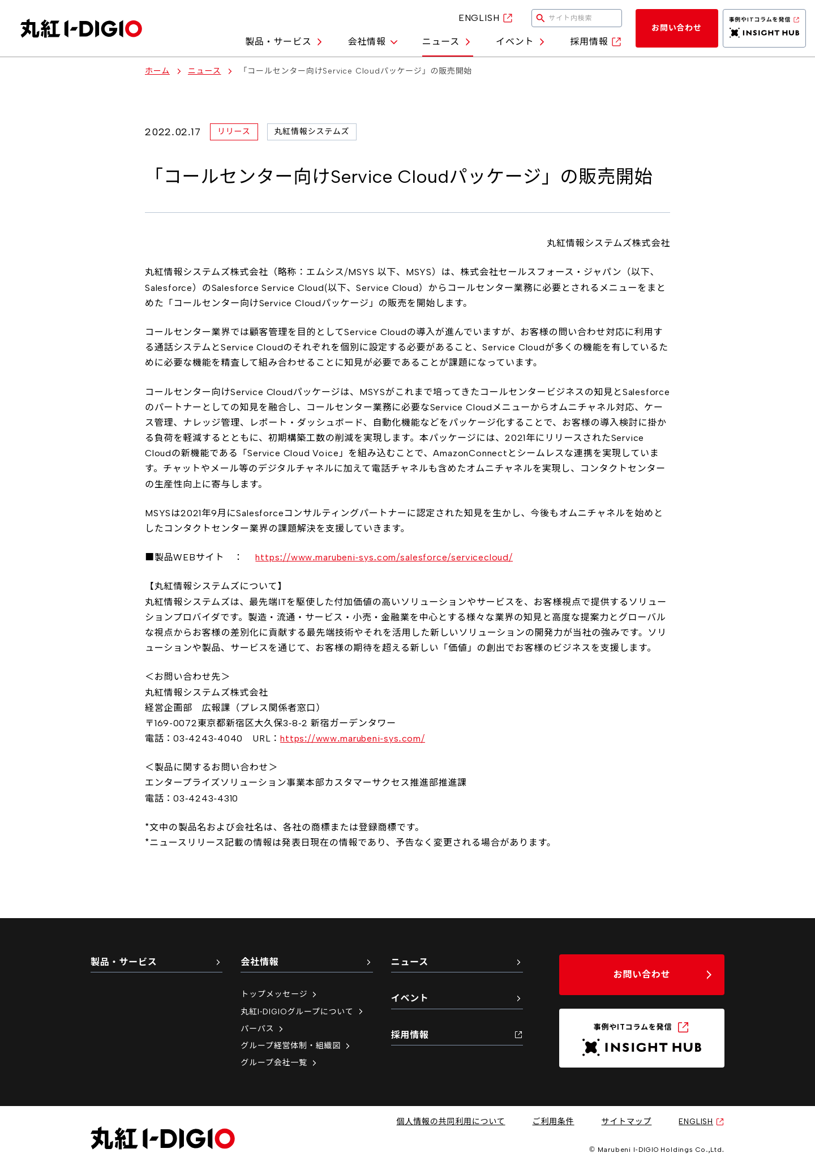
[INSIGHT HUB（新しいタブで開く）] (765, 28)
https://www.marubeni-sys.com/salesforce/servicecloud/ (384, 557)
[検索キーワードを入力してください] (576, 18)
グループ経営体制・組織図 (296, 1046)
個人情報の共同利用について (451, 1121)
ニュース (447, 42)
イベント (521, 42)
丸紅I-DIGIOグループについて (302, 1012)
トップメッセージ (280, 994)
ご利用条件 (553, 1121)
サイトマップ (627, 1121)
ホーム (157, 71)
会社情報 (373, 42)
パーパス (263, 1029)
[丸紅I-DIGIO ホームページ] (81, 28)
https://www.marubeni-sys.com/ (352, 738)
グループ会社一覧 (280, 1063)
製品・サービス (285, 42)
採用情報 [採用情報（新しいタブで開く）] (595, 42)
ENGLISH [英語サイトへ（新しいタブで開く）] (485, 18)
